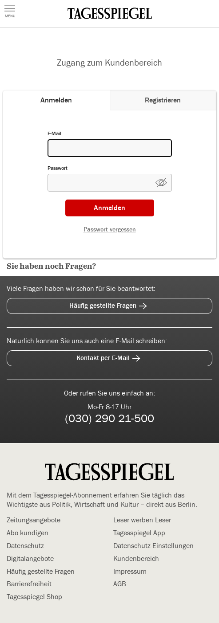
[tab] (56, 100)
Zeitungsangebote (33, 520)
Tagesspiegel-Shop (34, 597)
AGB (119, 584)
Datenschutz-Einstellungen (153, 546)
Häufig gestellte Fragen (109, 305)
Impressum (130, 572)
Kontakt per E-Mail (109, 357)
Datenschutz (25, 546)
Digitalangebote (30, 559)
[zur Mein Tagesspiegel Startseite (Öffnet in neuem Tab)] (110, 13)
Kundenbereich (136, 559)
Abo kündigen (27, 533)
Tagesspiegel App (139, 533)
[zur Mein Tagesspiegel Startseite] (109, 472)
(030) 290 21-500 (109, 418)
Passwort (58, 168)
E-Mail (54, 133)
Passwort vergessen (110, 229)
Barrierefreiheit (29, 584)
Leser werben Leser (142, 520)
